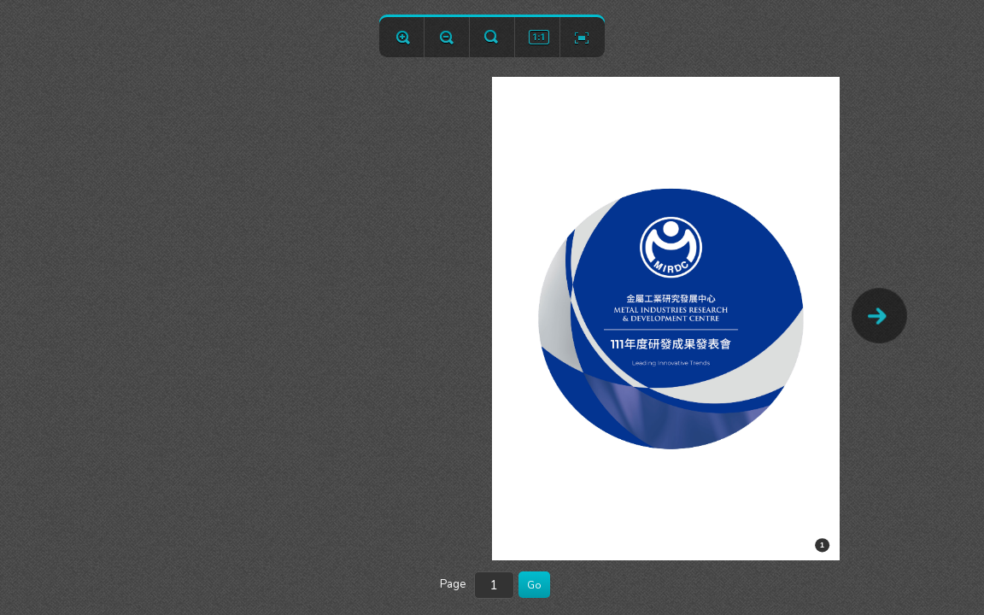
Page (453, 584)
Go (534, 585)
